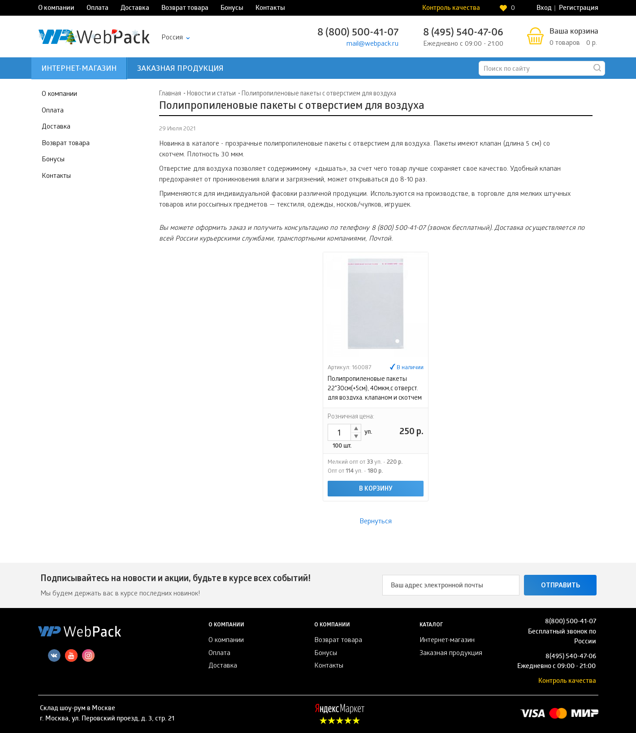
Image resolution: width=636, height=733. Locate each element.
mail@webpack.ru (372, 44)
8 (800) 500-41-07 (357, 33)
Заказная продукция (180, 69)
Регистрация (578, 8)
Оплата (97, 8)
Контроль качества (451, 8)
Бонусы (232, 8)
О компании (56, 8)
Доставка (135, 8)
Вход (544, 8)
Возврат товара (184, 8)
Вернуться (375, 522)
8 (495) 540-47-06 (463, 33)
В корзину (376, 489)
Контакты (270, 8)
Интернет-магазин (79, 69)
